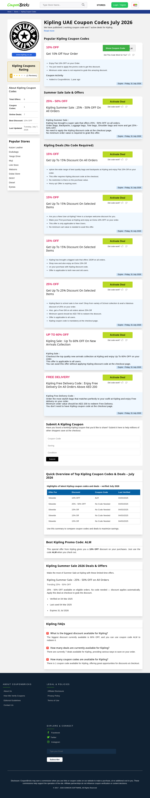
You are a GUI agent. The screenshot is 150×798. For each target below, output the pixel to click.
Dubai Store (14, 174)
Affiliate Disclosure (56, 691)
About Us (8, 691)
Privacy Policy (54, 696)
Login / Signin (119, 5)
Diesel (12, 182)
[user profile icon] (119, 5)
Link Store (13, 165)
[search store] (63, 5)
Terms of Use (53, 700)
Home (9, 12)
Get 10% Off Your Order (62, 54)
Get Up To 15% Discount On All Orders (72, 160)
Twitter (53, 737)
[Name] (83, 5)
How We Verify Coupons (14, 696)
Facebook (55, 733)
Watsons (13, 169)
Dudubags (14, 152)
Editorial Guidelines (12, 700)
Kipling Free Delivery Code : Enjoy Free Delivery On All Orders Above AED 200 (72, 385)
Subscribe (55, 759)
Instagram (55, 742)
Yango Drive (15, 156)
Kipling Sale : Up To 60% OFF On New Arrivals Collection (71, 342)
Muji (11, 160)
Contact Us (8, 705)
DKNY (12, 178)
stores (16, 12)
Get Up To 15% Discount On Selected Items (71, 205)
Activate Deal (117, 101)
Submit (52, 459)
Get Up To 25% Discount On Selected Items (71, 292)
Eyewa (12, 187)
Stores (101, 5)
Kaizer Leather (16, 147)
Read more (49, 31)
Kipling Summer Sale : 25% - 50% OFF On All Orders (73, 109)
